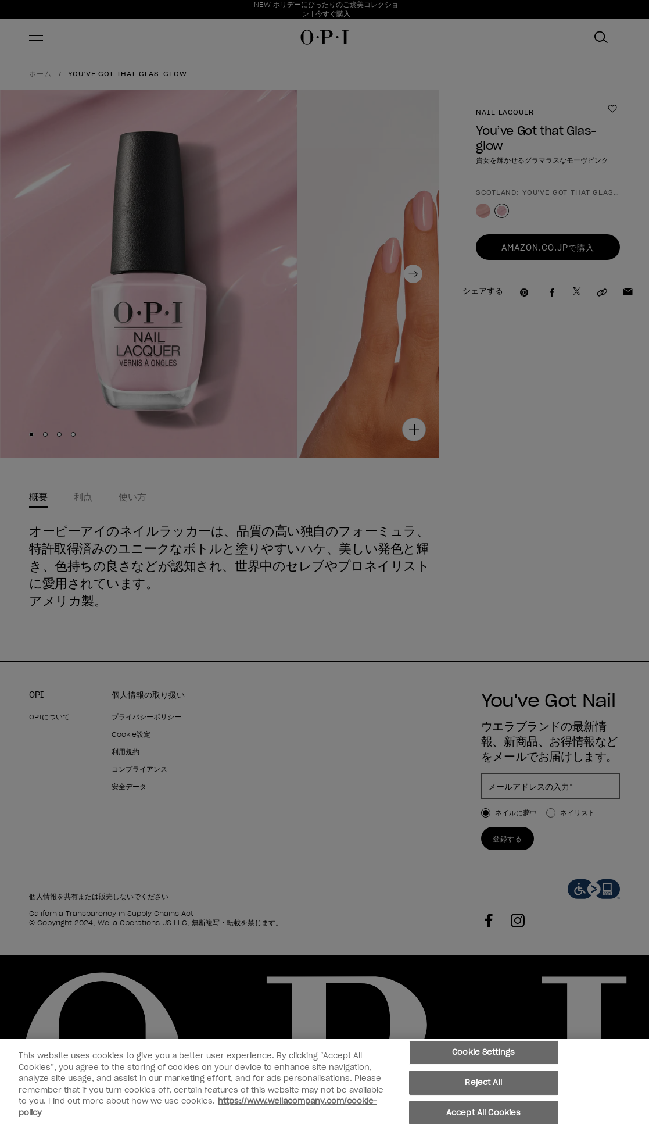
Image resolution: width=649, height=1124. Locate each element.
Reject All (483, 1086)
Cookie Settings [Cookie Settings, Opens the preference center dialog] (483, 1056)
